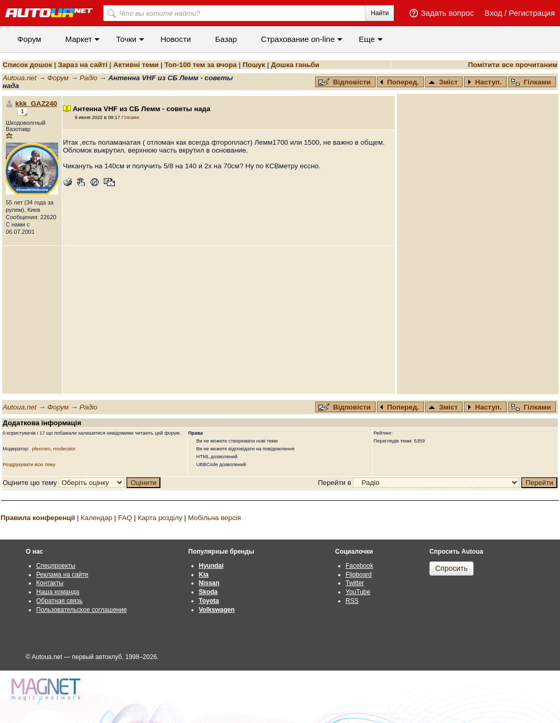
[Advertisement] (228, 319)
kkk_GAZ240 (36, 103)
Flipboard (359, 574)
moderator (64, 448)
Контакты (49, 583)
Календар (96, 518)
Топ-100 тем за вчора (201, 65)
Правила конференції (38, 518)
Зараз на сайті (82, 65)
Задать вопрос (447, 12)
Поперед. (400, 82)
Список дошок (27, 65)
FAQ (125, 518)
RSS (352, 601)
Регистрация (532, 12)
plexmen (41, 448)
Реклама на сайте (62, 574)
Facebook (359, 565)
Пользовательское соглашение (81, 609)
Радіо (89, 78)
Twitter (355, 583)
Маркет (79, 39)
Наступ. (484, 82)
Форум (29, 39)
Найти (380, 13)
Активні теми (135, 65)
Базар (226, 39)
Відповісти (345, 82)
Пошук (254, 65)
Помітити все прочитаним (512, 65)
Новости (175, 39)
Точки (126, 39)
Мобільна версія (214, 518)
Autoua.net (19, 78)
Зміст (443, 82)
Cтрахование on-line (298, 39)
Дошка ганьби (295, 65)
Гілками (531, 82)
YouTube (358, 592)
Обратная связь (59, 601)
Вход (493, 12)
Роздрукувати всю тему (29, 464)
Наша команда (57, 592)
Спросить (451, 568)
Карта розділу (160, 518)
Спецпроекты (56, 565)
